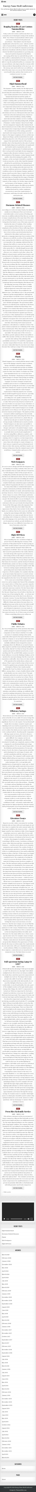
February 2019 (6, 1290)
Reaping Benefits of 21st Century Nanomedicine (18, 27)
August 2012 (6, 1428)
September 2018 (7, 1304)
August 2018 (6, 1307)
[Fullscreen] (32, 1219)
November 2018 (7, 1300)
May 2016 (5, 1362)
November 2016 (7, 1349)
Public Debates (18, 624)
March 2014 (5, 1389)
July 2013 (5, 1411)
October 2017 (6, 1336)
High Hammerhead (18, 83)
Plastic (18, 356)
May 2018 (5, 1313)
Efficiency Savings (18, 711)
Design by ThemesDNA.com (18, 1490)
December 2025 (7, 1264)
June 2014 (5, 1379)
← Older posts (6, 1192)
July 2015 (5, 1372)
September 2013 (7, 1405)
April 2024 (5, 1271)
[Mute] (28, 1219)
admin (13, 31)
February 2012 (6, 1441)
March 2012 (5, 1438)
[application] (18, 1212)
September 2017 (7, 1340)
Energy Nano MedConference (18, 5)
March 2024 (5, 1274)
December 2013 (7, 1398)
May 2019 (5, 1284)
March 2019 (5, 1287)
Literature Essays (18, 818)
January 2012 (6, 1444)
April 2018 (5, 1317)
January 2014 (6, 1395)
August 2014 (5, 1375)
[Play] (4, 1219)
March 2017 (5, 1343)
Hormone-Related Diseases (18, 205)
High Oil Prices (18, 534)
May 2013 (5, 1418)
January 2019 (6, 1294)
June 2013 (5, 1415)
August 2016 (6, 1356)
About (4, 1479)
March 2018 (5, 1320)
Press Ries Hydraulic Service (18, 1111)
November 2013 (7, 1402)
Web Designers (18, 461)
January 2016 (6, 1369)
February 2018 (6, 1323)
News (18, 24)
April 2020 (5, 1277)
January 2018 (6, 1326)
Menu (4, 2)
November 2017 (7, 1333)
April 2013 (5, 1421)
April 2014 (5, 1385)
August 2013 (6, 1408)
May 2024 (5, 1267)
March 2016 (5, 1366)
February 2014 (6, 1392)
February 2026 (6, 1258)
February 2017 (6, 1346)
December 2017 (7, 1330)
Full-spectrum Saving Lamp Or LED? (18, 962)
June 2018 (5, 1310)
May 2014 (5, 1382)
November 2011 (7, 1451)
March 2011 (5, 1457)
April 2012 (5, 1434)
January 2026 (6, 1261)
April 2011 (5, 1454)
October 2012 (6, 1425)
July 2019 (5, 1281)
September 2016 (7, 1353)
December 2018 (7, 1297)
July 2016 (5, 1359)
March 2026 (5, 1254)
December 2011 (7, 1448)
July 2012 (5, 1431)
